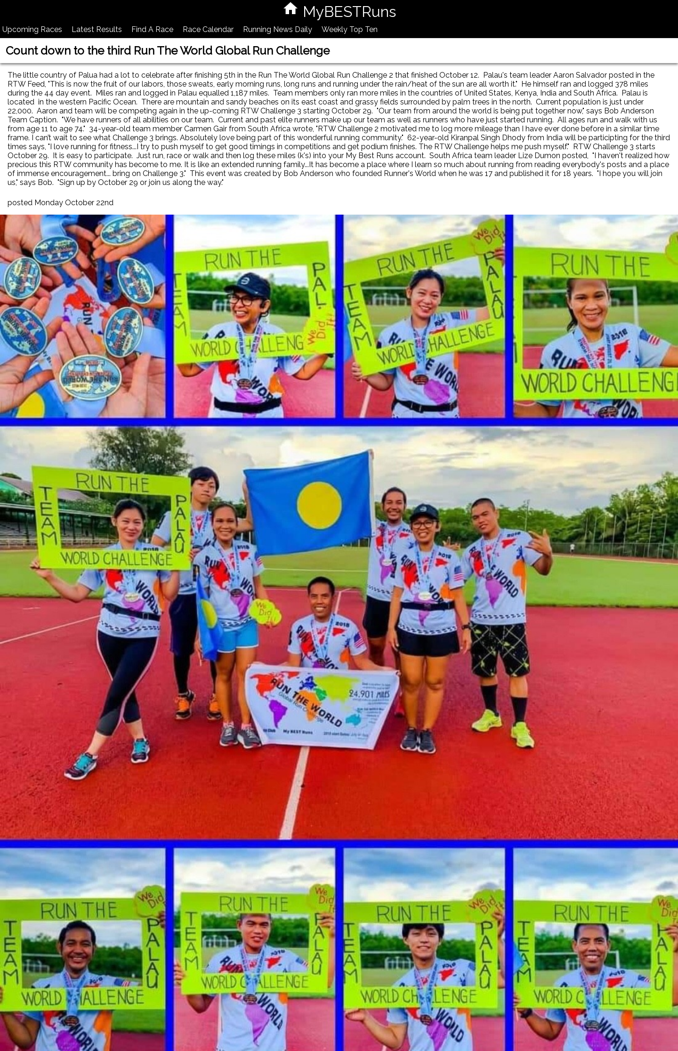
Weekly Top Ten (350, 29)
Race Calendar (208, 29)
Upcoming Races (32, 29)
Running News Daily (277, 29)
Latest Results (97, 29)
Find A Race (152, 29)
